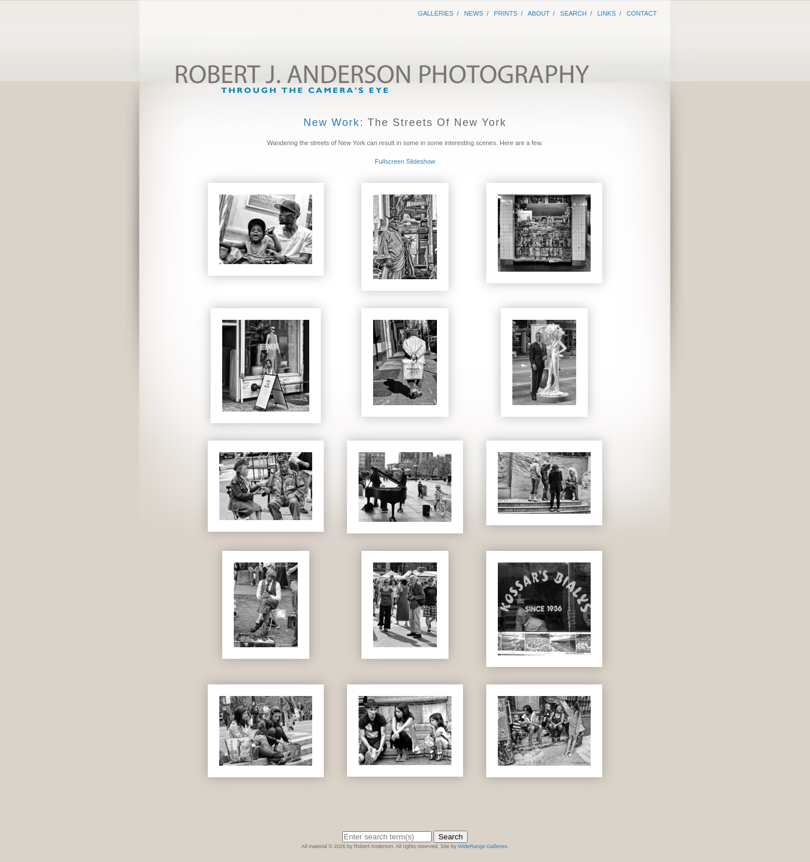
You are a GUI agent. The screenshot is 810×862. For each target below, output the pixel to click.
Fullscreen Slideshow (405, 161)
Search (573, 13)
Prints (505, 13)
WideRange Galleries (482, 846)
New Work (331, 122)
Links (607, 13)
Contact (642, 13)
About (538, 13)
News (473, 13)
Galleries (435, 13)
